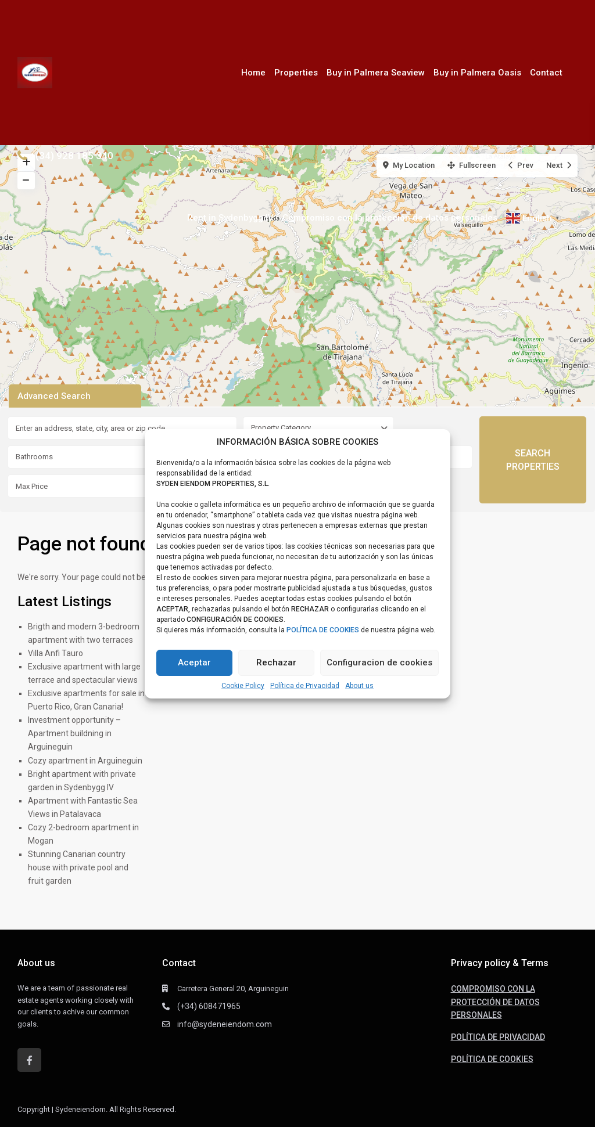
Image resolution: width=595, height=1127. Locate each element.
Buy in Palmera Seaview (376, 72)
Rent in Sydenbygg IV (230, 218)
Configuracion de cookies (379, 662)
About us (359, 686)
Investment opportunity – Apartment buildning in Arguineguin (74, 733)
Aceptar (194, 662)
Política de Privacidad (304, 686)
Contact (546, 72)
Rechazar (276, 662)
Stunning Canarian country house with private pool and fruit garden (78, 867)
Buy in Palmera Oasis (477, 72)
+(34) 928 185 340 (71, 155)
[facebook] (29, 1060)
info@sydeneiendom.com (224, 1024)
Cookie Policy (242, 686)
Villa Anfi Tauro (55, 653)
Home (253, 72)
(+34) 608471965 (209, 1006)
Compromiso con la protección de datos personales (389, 218)
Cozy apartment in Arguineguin (85, 760)
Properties (296, 72)
